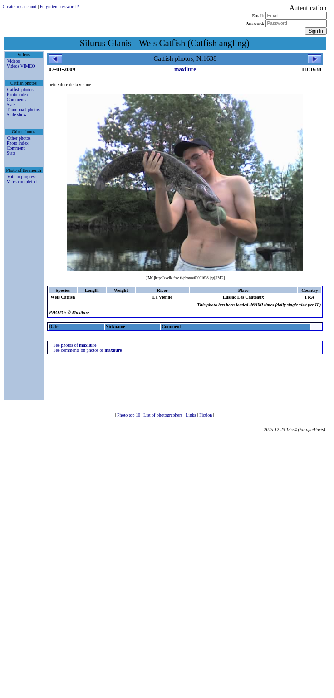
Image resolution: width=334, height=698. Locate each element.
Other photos (19, 138)
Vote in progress (22, 176)
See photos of (74, 345)
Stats (11, 104)
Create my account (20, 6)
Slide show (17, 114)
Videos (13, 60)
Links (191, 414)
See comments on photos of (87, 350)
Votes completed (22, 181)
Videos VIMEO (21, 65)
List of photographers (163, 414)
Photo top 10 (129, 414)
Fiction (206, 414)
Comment (16, 147)
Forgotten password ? (59, 6)
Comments (16, 99)
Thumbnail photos (23, 109)
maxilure (185, 69)
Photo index (18, 94)
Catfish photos (20, 89)
